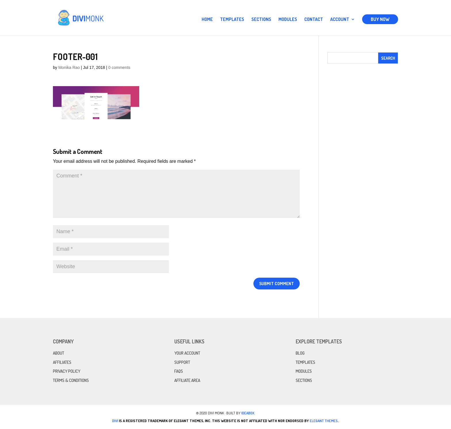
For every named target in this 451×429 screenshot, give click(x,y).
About (58, 353)
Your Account (187, 353)
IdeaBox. (248, 413)
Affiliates (62, 362)
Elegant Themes (324, 420)
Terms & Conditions (71, 380)
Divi (115, 420)
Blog (300, 353)
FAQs (178, 371)
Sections (261, 19)
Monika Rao (69, 67)
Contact (313, 19)
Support (182, 362)
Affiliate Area (187, 380)
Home (207, 19)
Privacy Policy (66, 371)
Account (339, 19)
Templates (232, 19)
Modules (287, 19)
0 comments (119, 67)
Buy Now (380, 19)
